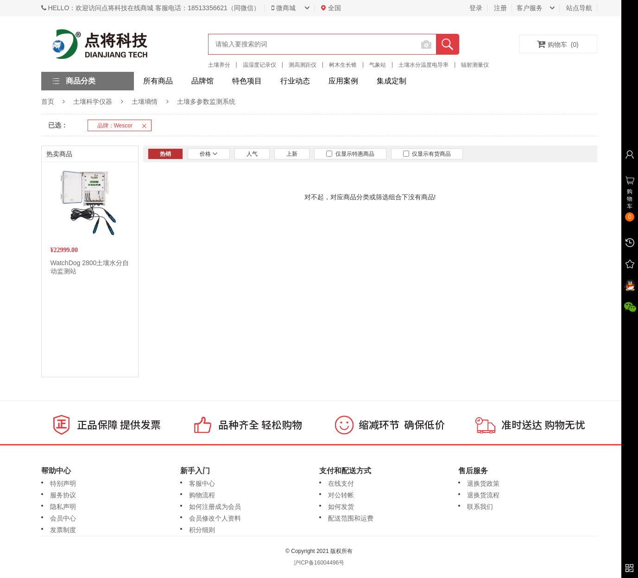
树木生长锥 (343, 65)
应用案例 (343, 81)
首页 (47, 101)
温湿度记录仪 (259, 65)
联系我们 (480, 506)
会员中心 (63, 518)
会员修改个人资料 (215, 518)
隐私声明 (63, 506)
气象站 (377, 65)
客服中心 (202, 483)
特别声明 (63, 483)
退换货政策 (483, 483)
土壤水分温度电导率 (423, 65)
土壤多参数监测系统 (206, 101)
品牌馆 (202, 81)
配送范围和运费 (350, 518)
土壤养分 (219, 65)
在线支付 (341, 483)
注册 (500, 8)
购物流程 (202, 495)
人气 (252, 154)
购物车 (558, 44)
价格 (209, 154)
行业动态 (295, 81)
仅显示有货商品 (427, 154)
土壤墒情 (145, 101)
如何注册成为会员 (215, 506)
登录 (475, 8)
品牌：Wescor (124, 125)
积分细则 (202, 530)
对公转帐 (341, 495)
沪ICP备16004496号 (319, 562)
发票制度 (63, 530)
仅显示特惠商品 (350, 154)
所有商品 (158, 81)
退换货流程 (483, 495)
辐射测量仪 (475, 65)
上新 (291, 154)
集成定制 (391, 81)
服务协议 (63, 495)
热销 (165, 154)
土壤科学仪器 (92, 101)
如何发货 (341, 506)
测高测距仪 (302, 65)
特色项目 (247, 81)
